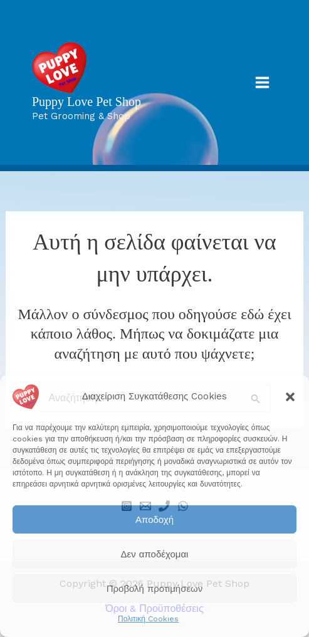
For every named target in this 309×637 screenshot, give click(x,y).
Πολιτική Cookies (148, 618)
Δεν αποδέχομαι (155, 554)
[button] (290, 397)
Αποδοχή (154, 519)
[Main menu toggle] (262, 82)
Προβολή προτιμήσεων (155, 588)
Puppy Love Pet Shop (86, 101)
